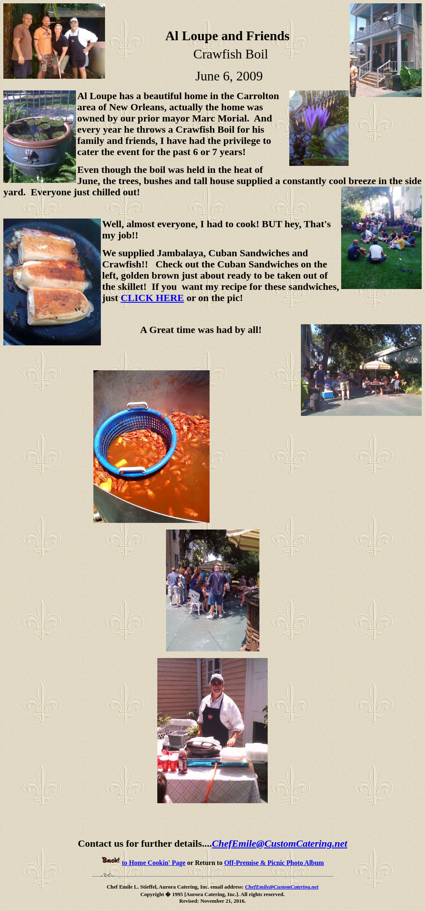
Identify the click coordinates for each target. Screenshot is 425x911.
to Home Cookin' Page (143, 862)
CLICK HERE (152, 297)
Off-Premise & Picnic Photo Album (274, 862)
